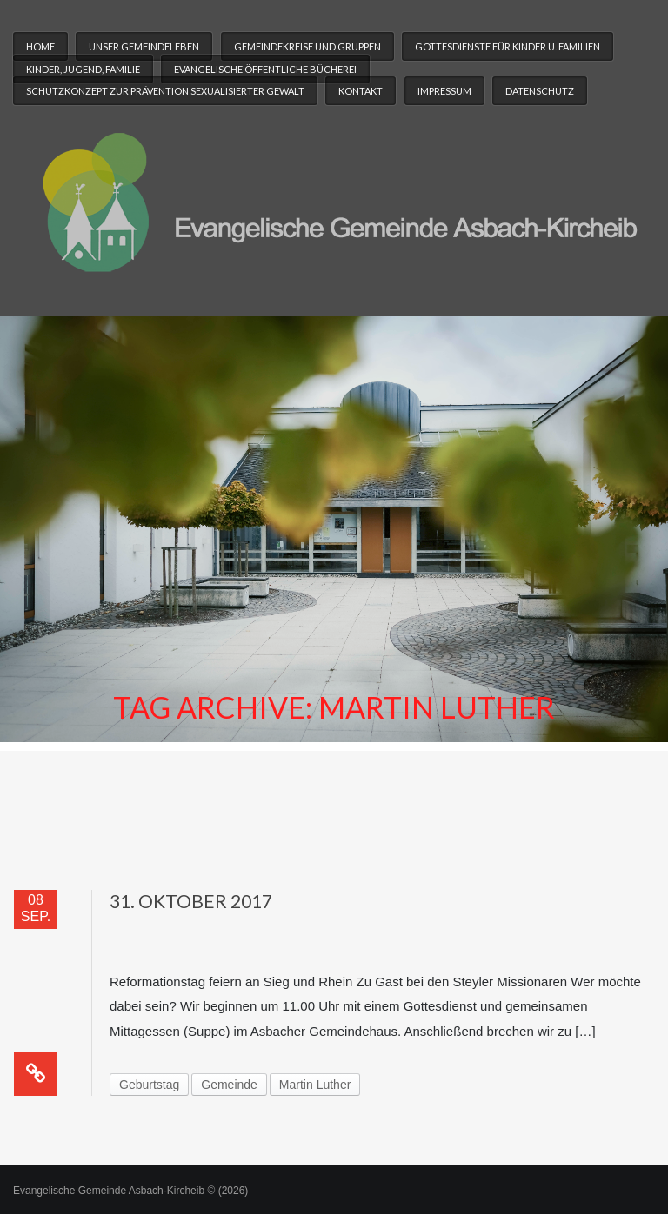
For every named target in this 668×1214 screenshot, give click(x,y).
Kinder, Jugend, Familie (83, 69)
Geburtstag (149, 1084)
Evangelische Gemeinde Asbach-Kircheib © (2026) (130, 1190)
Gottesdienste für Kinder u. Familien (507, 46)
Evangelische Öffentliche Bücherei (265, 69)
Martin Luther (315, 1084)
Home (40, 46)
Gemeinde (229, 1084)
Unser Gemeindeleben (144, 46)
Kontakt (360, 90)
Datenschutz (539, 90)
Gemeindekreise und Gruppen (307, 46)
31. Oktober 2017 (191, 901)
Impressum (444, 90)
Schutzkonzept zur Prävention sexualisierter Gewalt (165, 90)
